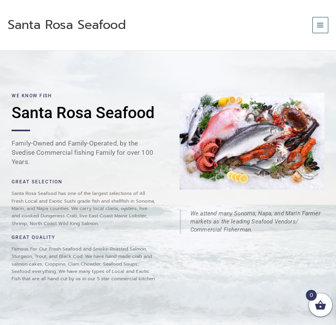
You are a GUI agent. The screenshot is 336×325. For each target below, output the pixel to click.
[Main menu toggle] (320, 25)
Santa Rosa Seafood (67, 24)
